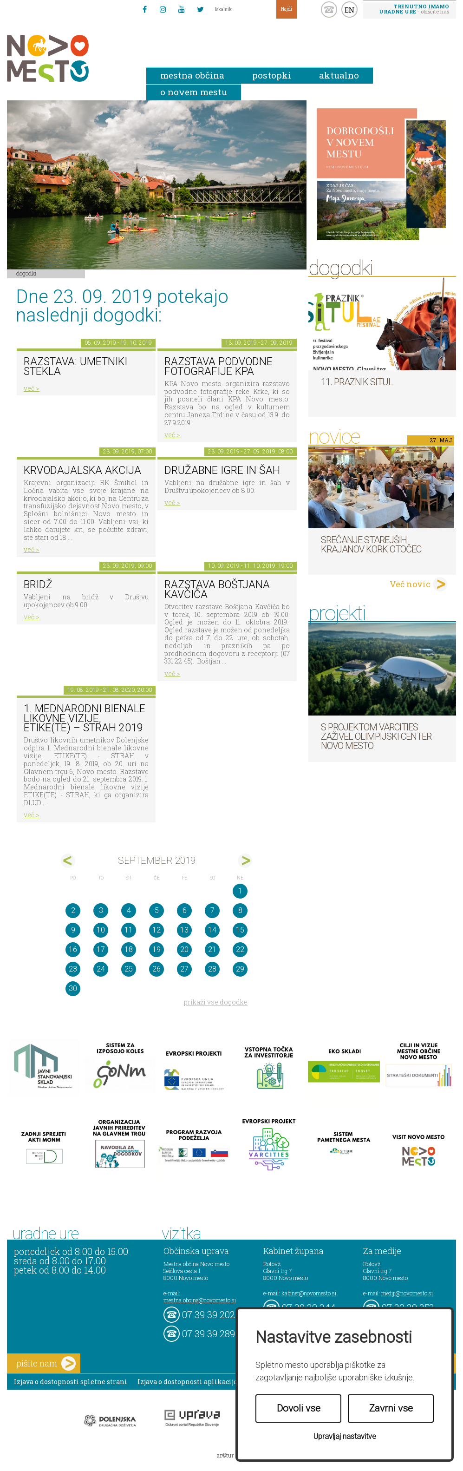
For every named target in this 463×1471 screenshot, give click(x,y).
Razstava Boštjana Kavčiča (217, 589)
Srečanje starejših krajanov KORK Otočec (371, 544)
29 (240, 969)
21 (212, 949)
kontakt (329, 9)
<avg (68, 861)
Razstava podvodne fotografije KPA (218, 366)
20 (184, 949)
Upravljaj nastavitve (344, 1436)
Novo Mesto (69, 58)
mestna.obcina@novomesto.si (199, 1300)
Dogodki (26, 273)
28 (212, 969)
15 (240, 930)
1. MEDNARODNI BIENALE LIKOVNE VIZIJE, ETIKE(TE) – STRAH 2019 (84, 718)
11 (128, 930)
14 (212, 930)
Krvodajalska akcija (82, 470)
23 (73, 969)
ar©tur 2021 (231, 1455)
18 (128, 949)
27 (184, 969)
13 (184, 930)
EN (350, 9)
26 (156, 969)
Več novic (410, 584)
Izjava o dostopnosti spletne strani (70, 1381)
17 (101, 949)
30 (73, 988)
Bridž (38, 584)
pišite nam (46, 1363)
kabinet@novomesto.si (308, 1293)
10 (101, 930)
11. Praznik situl (357, 381)
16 (73, 949)
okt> (245, 861)
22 (240, 949)
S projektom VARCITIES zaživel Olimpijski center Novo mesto (376, 736)
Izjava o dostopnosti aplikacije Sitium (199, 1381)
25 (128, 969)
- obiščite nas (414, 9)
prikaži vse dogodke (216, 1002)
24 (101, 969)
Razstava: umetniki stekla (75, 366)
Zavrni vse (391, 1408)
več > (31, 388)
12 (156, 930)
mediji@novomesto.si (407, 1293)
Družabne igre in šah (222, 470)
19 (156, 949)
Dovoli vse (298, 1408)
